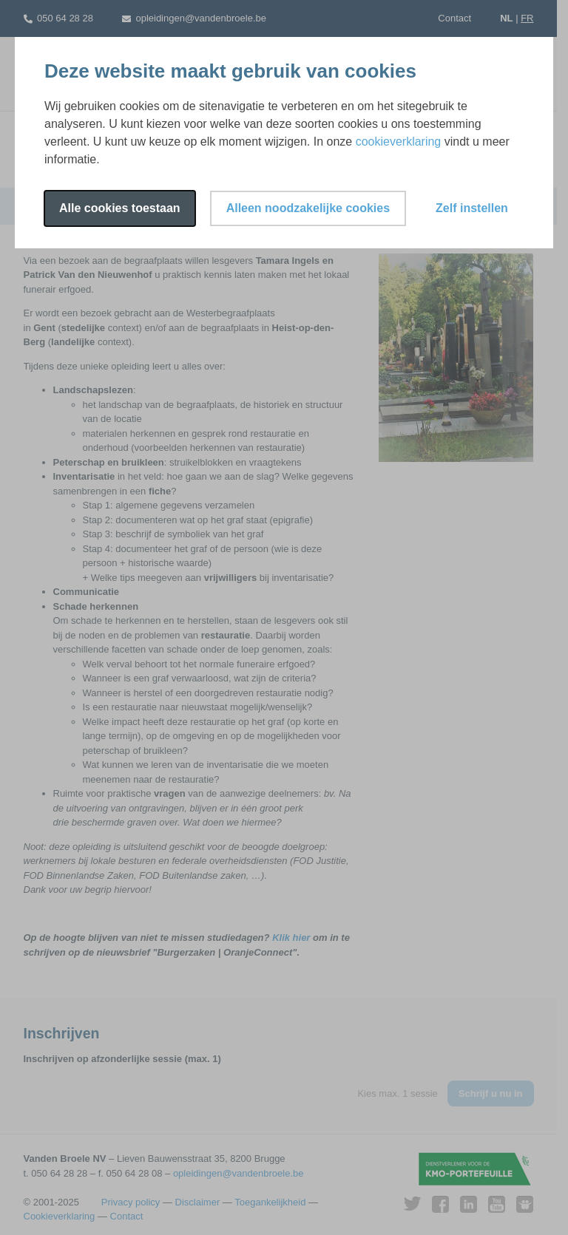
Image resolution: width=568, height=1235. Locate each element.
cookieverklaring (399, 141)
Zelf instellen (472, 208)
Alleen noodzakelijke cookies (308, 208)
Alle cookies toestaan (119, 208)
